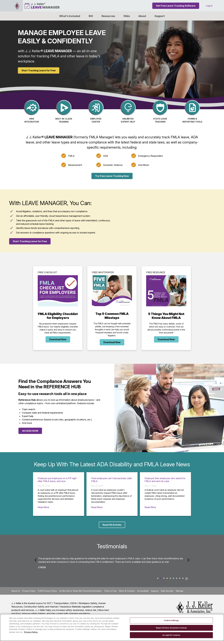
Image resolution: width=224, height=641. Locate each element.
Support (160, 16)
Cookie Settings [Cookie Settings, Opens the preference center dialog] (171, 620)
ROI (91, 16)
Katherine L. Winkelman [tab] (179, 578)
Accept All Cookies (171, 635)
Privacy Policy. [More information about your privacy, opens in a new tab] (31, 632)
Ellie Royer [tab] (173, 578)
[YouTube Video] (168, 220)
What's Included (69, 16)
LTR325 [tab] (160, 578)
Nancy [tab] (164, 578)
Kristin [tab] (167, 578)
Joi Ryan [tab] (176, 578)
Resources (108, 16)
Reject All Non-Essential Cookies (171, 628)
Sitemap (179, 591)
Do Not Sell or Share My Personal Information (80, 591)
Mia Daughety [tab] (182, 578)
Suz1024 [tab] (157, 578)
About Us (15, 591)
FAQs (127, 16)
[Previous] (36, 560)
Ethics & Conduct (127, 591)
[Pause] (186, 578)
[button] (142, 16)
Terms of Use (110, 591)
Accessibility (143, 591)
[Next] (188, 560)
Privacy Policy (29, 591)
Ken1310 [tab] (170, 578)
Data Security (167, 591)
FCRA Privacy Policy (47, 591)
